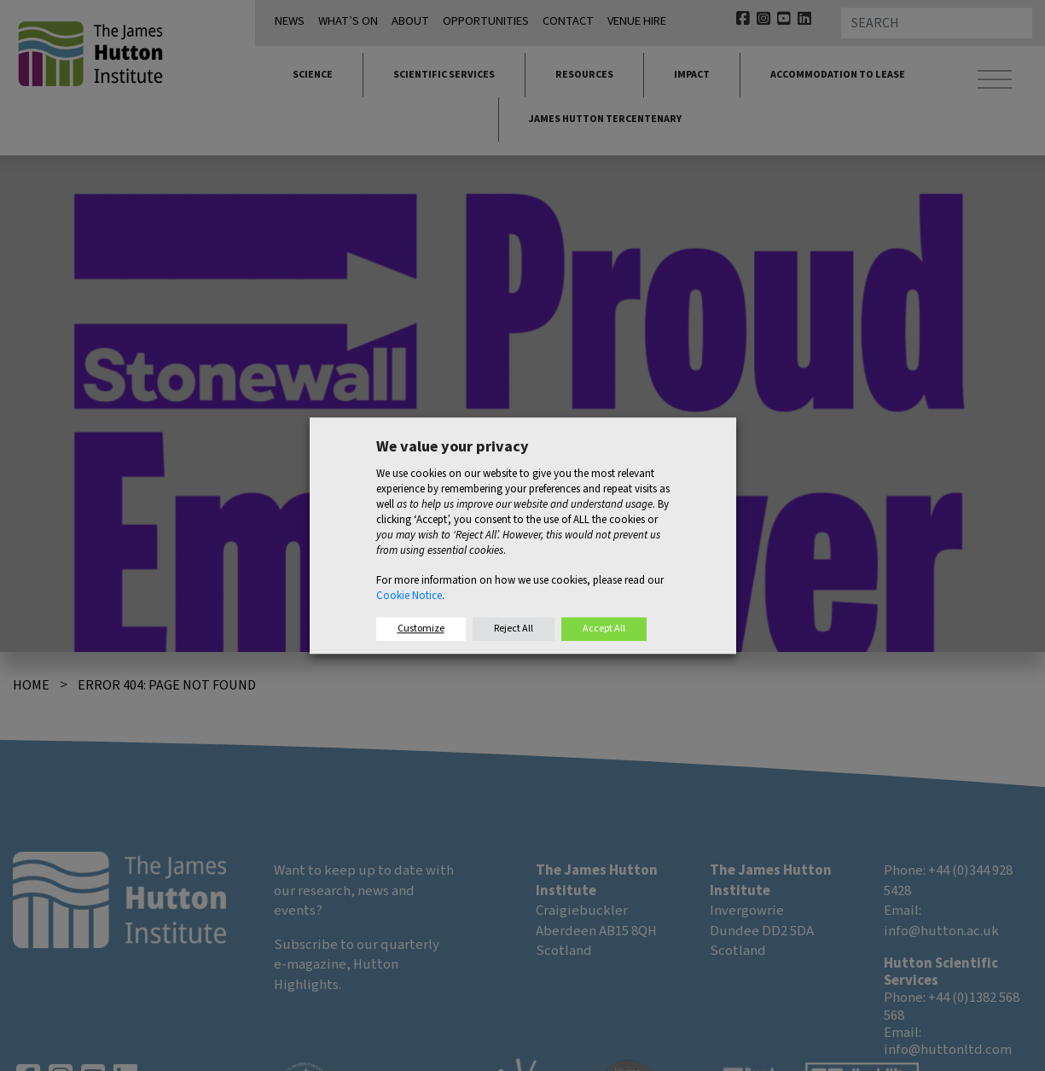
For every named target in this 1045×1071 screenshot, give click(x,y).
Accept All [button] (604, 628)
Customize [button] (421, 628)
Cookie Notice (409, 595)
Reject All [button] (513, 628)
